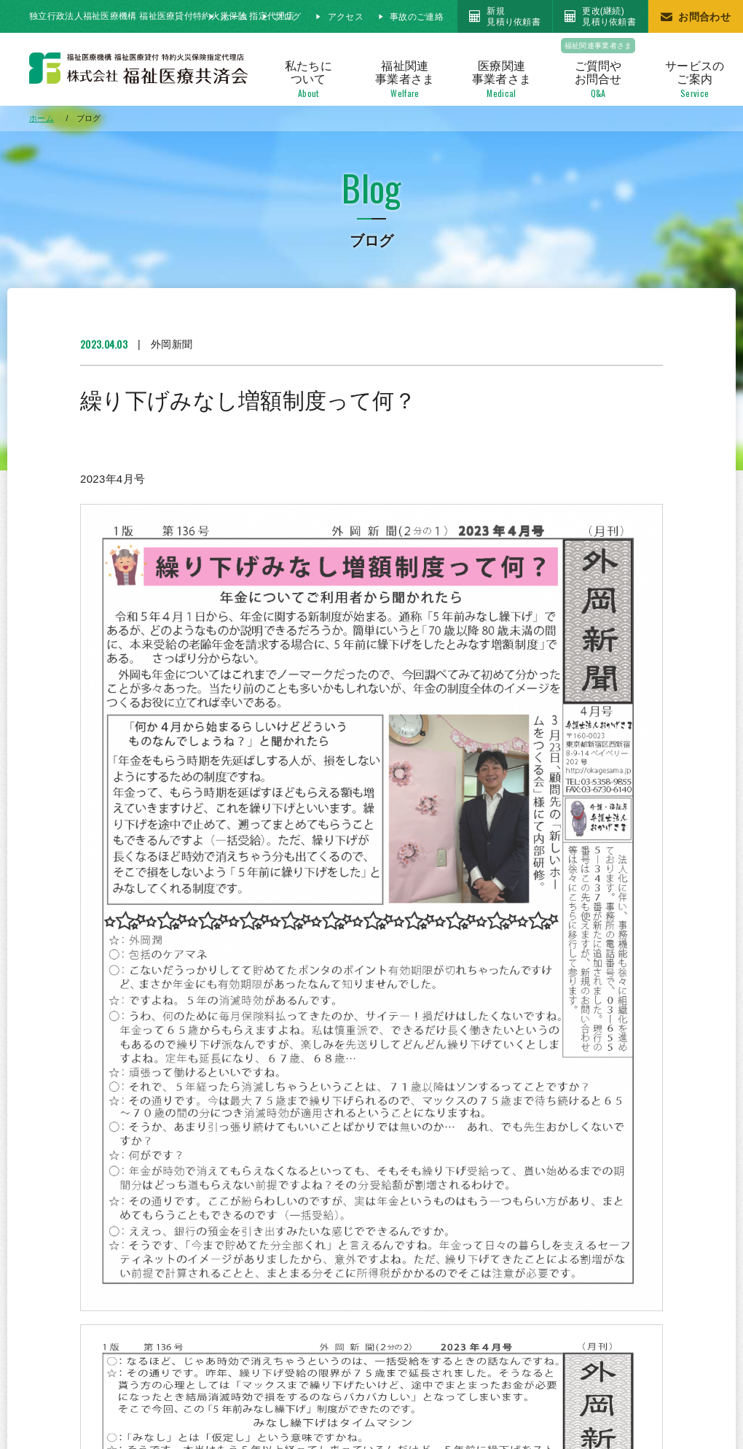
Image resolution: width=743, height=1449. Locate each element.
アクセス (345, 17)
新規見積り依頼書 (513, 16)
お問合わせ (704, 17)
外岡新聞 (171, 344)
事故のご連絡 (417, 17)
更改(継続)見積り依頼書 (609, 16)
